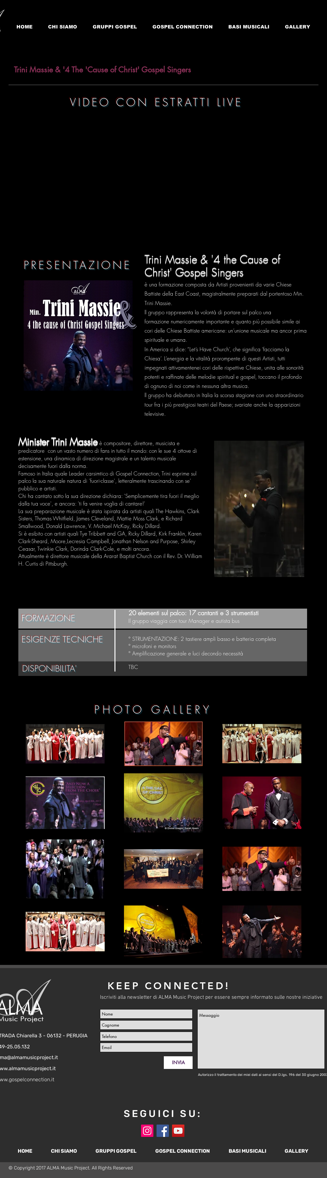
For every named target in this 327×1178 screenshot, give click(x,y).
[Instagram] (147, 1131)
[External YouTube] (160, 173)
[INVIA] (178, 1062)
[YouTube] (178, 1131)
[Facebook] (163, 1131)
